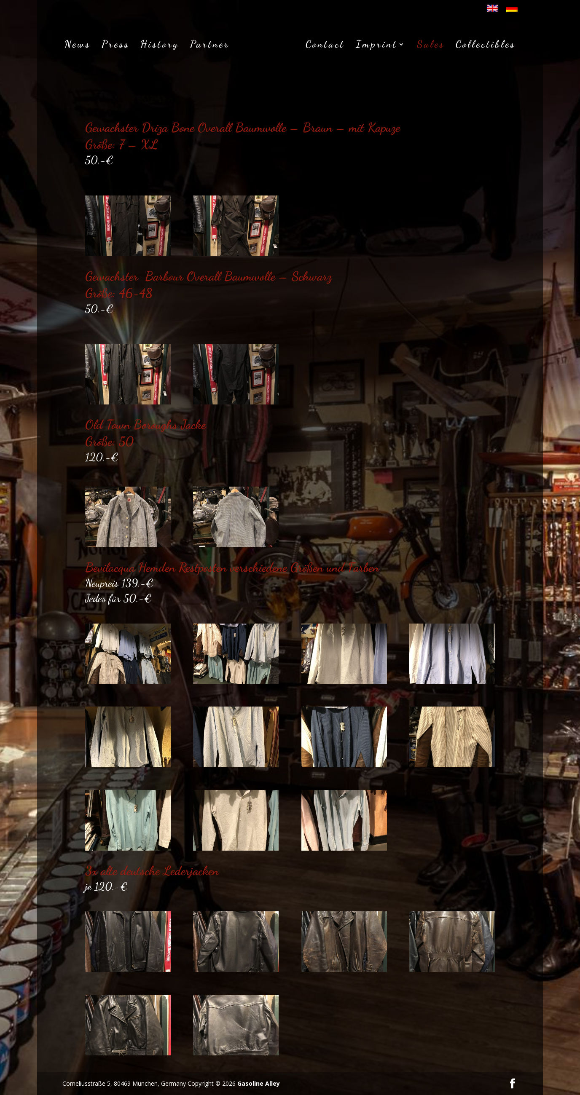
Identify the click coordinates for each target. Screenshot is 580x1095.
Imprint (376, 45)
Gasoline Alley (258, 1083)
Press (115, 45)
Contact (325, 45)
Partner (210, 45)
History (159, 45)
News (77, 45)
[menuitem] (492, 11)
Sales (431, 45)
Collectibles (486, 45)
